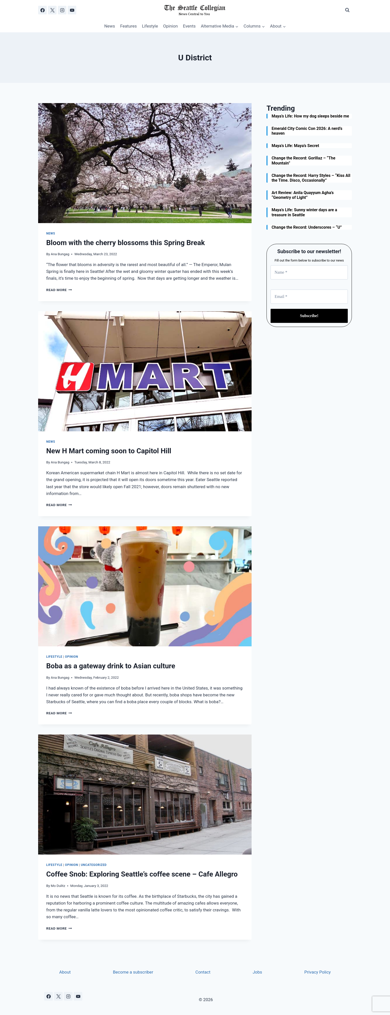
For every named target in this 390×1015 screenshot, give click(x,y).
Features (128, 26)
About (65, 972)
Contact (203, 972)
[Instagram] (62, 10)
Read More (59, 290)
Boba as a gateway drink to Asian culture (110, 666)
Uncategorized (94, 865)
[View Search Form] (347, 10)
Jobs (257, 972)
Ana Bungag (60, 254)
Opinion (170, 26)
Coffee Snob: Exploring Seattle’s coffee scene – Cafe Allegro (142, 874)
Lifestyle (150, 26)
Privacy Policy (317, 972)
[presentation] (145, 163)
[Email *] (309, 297)
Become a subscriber (133, 972)
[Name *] (309, 272)
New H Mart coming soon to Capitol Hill (108, 451)
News (109, 26)
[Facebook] (42, 10)
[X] (52, 10)
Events (189, 26)
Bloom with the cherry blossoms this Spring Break (125, 243)
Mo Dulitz (58, 886)
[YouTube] (72, 10)
